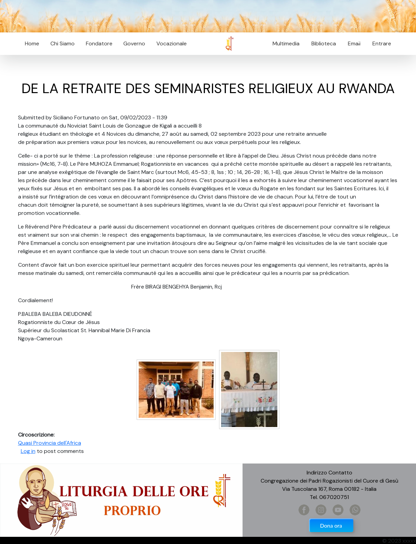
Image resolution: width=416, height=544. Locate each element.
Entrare (381, 43)
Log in (28, 451)
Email (352, 43)
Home (32, 43)
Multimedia (286, 43)
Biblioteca (323, 43)
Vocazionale (171, 43)
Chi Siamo (62, 43)
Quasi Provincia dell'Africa (49, 442)
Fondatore (99, 43)
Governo (134, 43)
